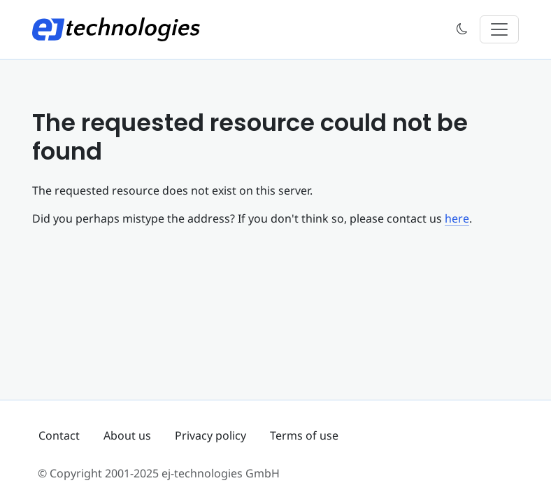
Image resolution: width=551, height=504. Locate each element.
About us (127, 435)
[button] (462, 30)
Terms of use (304, 435)
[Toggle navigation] (499, 29)
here (457, 218)
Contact (59, 435)
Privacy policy (210, 435)
